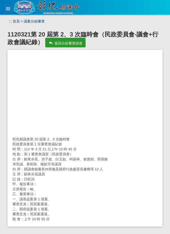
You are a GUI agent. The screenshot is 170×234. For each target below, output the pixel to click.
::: (10, 21)
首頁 (16, 21)
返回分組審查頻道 (65, 42)
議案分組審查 (34, 21)
